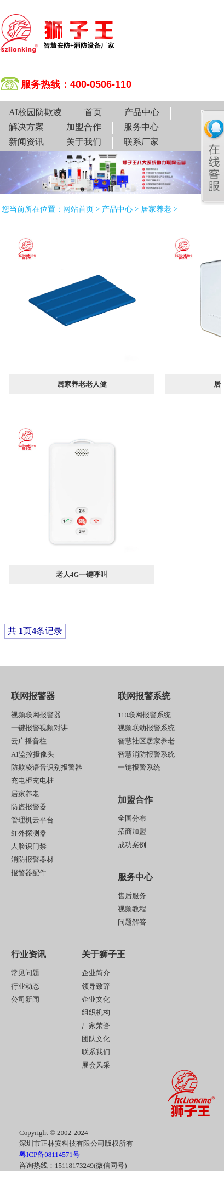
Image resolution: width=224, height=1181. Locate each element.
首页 (93, 112)
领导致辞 (96, 986)
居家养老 (156, 209)
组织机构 (96, 1012)
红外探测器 (29, 833)
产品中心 (141, 112)
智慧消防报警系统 (146, 754)
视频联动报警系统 (146, 728)
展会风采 (96, 1065)
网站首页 (78, 209)
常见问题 (25, 973)
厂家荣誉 (96, 1025)
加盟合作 (83, 127)
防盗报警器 (29, 807)
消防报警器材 (32, 859)
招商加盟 (132, 831)
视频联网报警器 (36, 715)
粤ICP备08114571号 (49, 1154)
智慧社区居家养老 (146, 741)
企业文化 (96, 999)
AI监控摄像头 (32, 754)
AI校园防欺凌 (35, 112)
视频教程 (132, 909)
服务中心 (141, 127)
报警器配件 (29, 872)
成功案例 (132, 845)
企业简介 (96, 973)
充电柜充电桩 (32, 780)
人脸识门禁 (29, 846)
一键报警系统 (139, 767)
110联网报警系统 (144, 715)
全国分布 (132, 818)
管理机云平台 (32, 820)
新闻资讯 (26, 141)
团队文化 (96, 1039)
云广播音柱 (29, 741)
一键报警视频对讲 (39, 728)
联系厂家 (141, 141)
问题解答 (132, 922)
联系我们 (96, 1052)
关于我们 (83, 141)
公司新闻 (25, 999)
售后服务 (132, 896)
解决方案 (26, 127)
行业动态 (25, 986)
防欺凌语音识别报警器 (46, 767)
